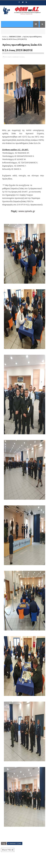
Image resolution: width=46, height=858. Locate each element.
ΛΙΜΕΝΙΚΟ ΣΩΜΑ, (18, 57)
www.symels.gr (26, 211)
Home (4, 36)
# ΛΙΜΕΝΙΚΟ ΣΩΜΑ (14, 843)
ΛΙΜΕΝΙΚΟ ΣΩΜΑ (15, 36)
